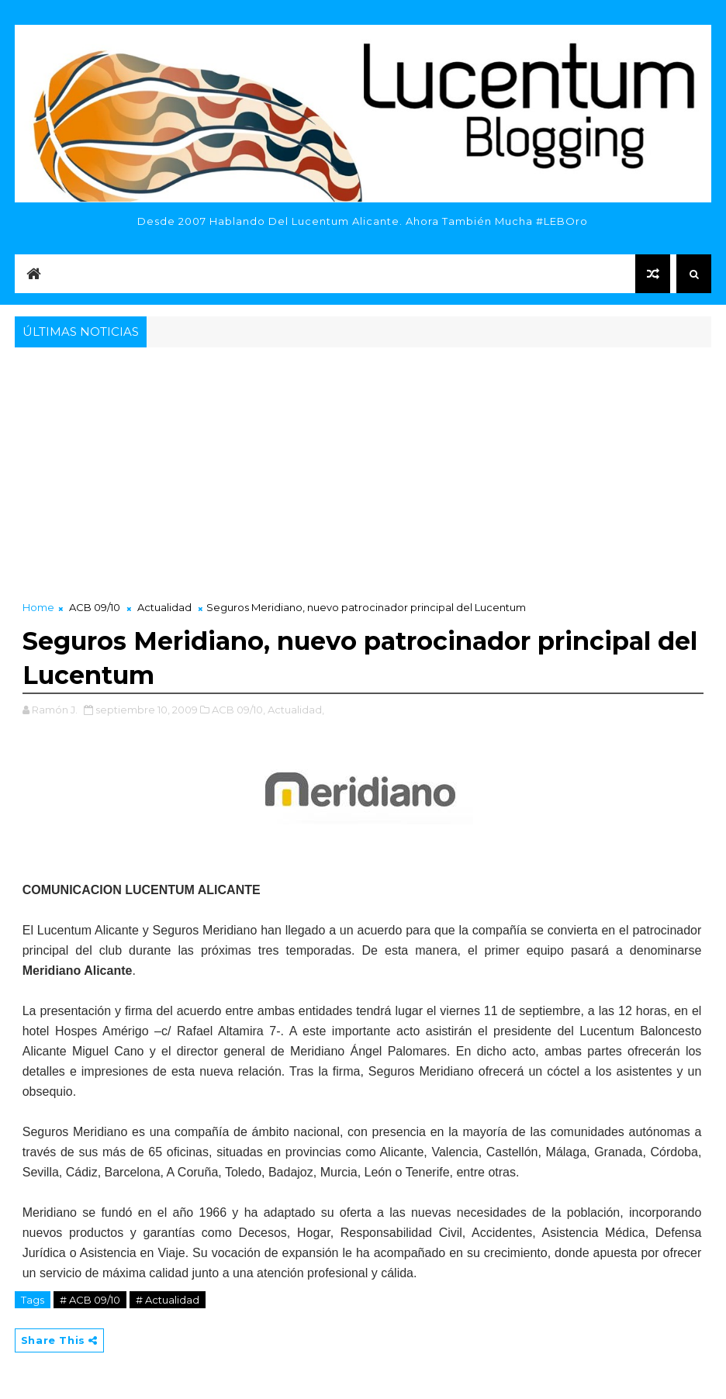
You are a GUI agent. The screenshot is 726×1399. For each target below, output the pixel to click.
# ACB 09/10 (90, 1300)
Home (38, 607)
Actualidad (164, 607)
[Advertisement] (363, 467)
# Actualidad (167, 1300)
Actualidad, (296, 709)
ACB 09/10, (238, 709)
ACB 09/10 (94, 607)
